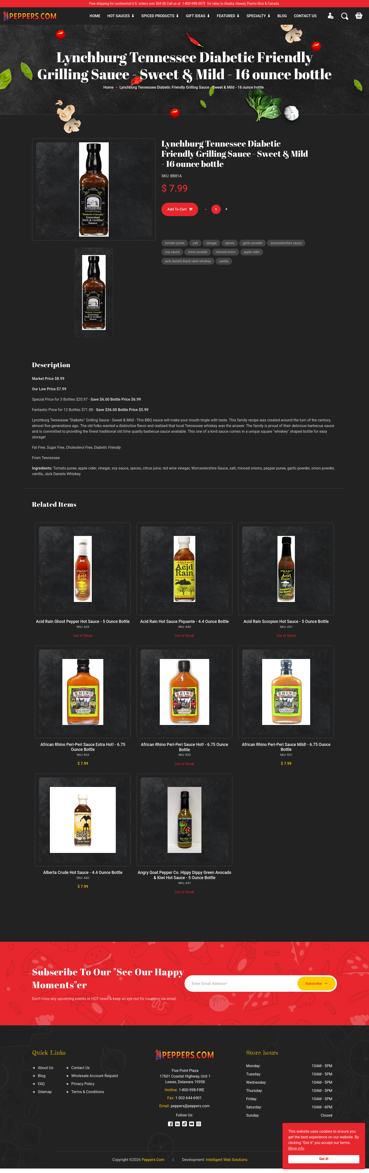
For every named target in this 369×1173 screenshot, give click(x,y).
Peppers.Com (152, 1164)
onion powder (241, 253)
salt (197, 244)
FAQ (41, 1088)
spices (233, 244)
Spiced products (158, 16)
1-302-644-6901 (188, 1102)
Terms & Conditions (87, 1096)
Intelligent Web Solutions (226, 1164)
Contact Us (80, 1072)
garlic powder (257, 244)
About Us (45, 1072)
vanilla (253, 264)
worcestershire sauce (182, 253)
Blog (282, 16)
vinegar (214, 244)
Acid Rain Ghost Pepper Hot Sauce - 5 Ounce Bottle (83, 624)
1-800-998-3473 (193, 3)
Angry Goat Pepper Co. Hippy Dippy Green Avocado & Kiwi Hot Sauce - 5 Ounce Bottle (184, 880)
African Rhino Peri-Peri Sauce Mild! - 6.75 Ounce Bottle (286, 752)
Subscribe (311, 988)
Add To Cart (181, 209)
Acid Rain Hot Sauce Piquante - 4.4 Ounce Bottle (184, 621)
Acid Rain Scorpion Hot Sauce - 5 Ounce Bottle (286, 621)
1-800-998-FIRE (191, 1094)
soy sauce (215, 253)
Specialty (256, 16)
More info (296, 1148)
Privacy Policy (83, 1088)
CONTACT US (305, 16)
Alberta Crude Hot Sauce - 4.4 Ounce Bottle (83, 877)
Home (95, 16)
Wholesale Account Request (94, 1080)
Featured (226, 16)
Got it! (324, 1159)
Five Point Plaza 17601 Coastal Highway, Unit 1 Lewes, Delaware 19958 (185, 1081)
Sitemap (45, 1096)
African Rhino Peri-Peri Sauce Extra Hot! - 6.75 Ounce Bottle (83, 752)
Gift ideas (195, 16)
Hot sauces (118, 16)
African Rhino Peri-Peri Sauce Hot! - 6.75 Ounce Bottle (185, 752)
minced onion (270, 253)
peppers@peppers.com (190, 1110)
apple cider (173, 264)
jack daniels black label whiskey (215, 264)
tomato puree (175, 244)
